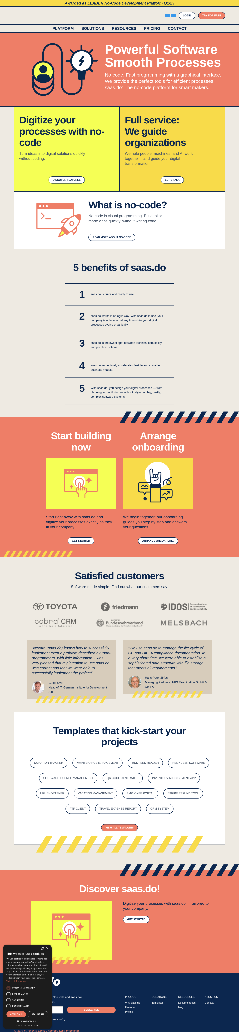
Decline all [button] (38, 1014)
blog (180, 1007)
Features (130, 1007)
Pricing (152, 28)
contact (177, 28)
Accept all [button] (16, 1014)
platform (63, 28)
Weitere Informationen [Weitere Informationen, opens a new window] (17, 981)
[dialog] (27, 987)
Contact (209, 1002)
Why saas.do (132, 1002)
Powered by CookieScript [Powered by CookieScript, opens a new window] (27, 1025)
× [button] (47, 948)
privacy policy (58, 1019)
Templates (158, 1002)
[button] (93, 28)
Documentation (187, 1002)
